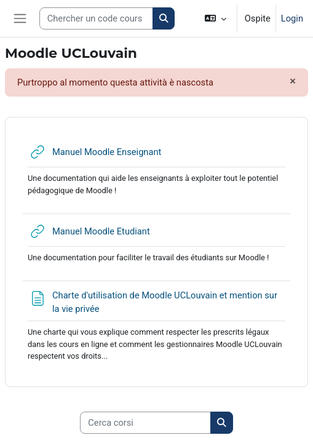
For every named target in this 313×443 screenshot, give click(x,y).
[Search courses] (96, 18)
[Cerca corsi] (145, 423)
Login (292, 18)
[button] (215, 18)
